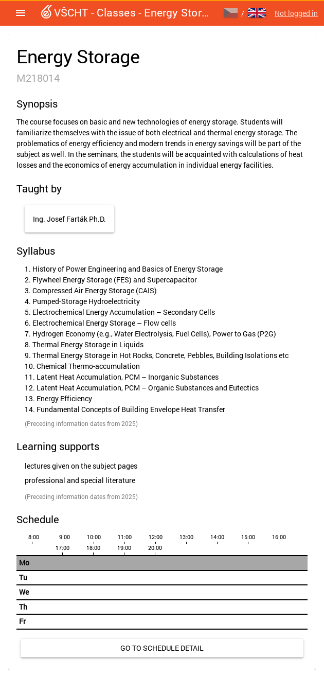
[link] (162, 648)
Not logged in (296, 13)
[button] (20, 13)
